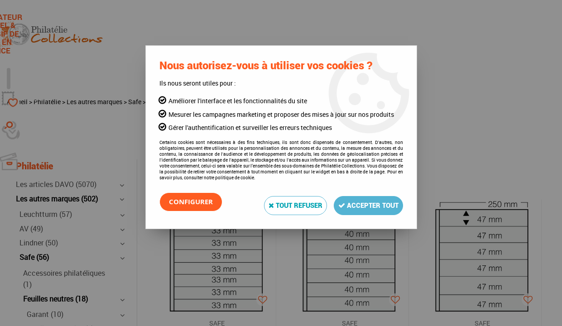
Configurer (192, 202)
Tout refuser (281, 201)
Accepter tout (364, 201)
